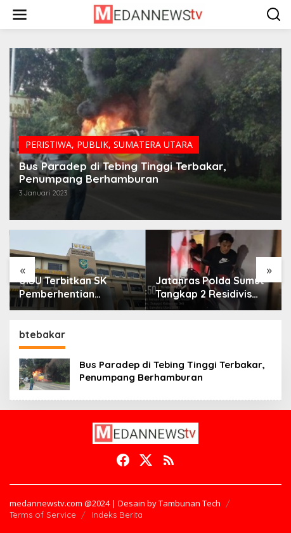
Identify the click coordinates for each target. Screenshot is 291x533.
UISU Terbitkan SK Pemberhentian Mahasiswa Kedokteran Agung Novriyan (76, 287)
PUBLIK (92, 144)
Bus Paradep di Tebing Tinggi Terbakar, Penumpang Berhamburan (122, 172)
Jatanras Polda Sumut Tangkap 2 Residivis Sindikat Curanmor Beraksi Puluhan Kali (209, 287)
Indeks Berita (117, 515)
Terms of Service (43, 515)
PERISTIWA (48, 144)
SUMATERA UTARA (153, 144)
